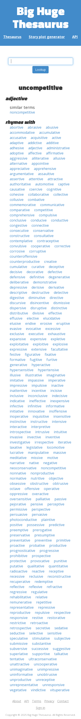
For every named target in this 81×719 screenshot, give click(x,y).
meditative (18, 457)
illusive (15, 375)
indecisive (59, 395)
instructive (39, 421)
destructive (40, 292)
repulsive (42, 612)
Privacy (49, 701)
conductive (59, 220)
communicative (52, 204)
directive (56, 297)
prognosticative (22, 550)
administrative (58, 148)
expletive (58, 339)
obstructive (39, 483)
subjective (62, 638)
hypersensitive (21, 370)
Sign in (40, 708)
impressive (18, 385)
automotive (44, 184)
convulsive (18, 246)
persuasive (18, 514)
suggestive (61, 648)
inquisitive (41, 416)
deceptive (56, 266)
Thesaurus (12, 36)
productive (58, 545)
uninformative (21, 674)
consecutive (19, 230)
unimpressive (48, 669)
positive (16, 524)
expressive (18, 349)
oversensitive (20, 499)
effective (55, 313)
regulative (39, 592)
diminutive (37, 297)
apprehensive (45, 168)
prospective (41, 555)
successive (40, 648)
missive (37, 457)
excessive (52, 328)
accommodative (22, 132)
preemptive (19, 530)
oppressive (19, 493)
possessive (35, 524)
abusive (52, 127)
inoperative (19, 416)
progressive (49, 550)
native (34, 462)
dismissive (61, 302)
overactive (40, 493)
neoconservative (23, 468)
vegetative (18, 690)
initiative (17, 411)
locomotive (56, 447)
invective (34, 437)
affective (35, 153)
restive (37, 617)
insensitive (62, 416)
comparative (20, 210)
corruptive (37, 251)
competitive (43, 210)
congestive (18, 225)
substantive (41, 643)
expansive (18, 339)
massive (59, 452)
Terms (36, 701)
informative (55, 406)
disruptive (38, 308)
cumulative (18, 266)
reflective (17, 586)
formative (17, 359)
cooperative (40, 246)
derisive (38, 287)
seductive (17, 633)
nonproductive (42, 473)
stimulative (41, 638)
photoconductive (23, 519)
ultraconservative (43, 659)
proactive (17, 545)
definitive (37, 277)
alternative (18, 163)
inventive (52, 437)
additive (52, 142)
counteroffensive (23, 256)
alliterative (40, 158)
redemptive (44, 581)
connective (40, 225)
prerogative (42, 530)
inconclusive (38, 395)
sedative (61, 628)
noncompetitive (22, 112)
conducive (39, 220)
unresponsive (53, 684)
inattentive (18, 390)
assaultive (46, 173)
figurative (32, 354)
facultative (59, 349)
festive (15, 354)
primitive (63, 540)
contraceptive (48, 241)
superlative (19, 653)
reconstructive (59, 576)
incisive (56, 390)
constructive (20, 235)
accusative (18, 137)
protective (18, 561)
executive (36, 333)
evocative (33, 328)
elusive (15, 323)
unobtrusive (47, 674)
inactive (57, 385)
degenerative (59, 277)
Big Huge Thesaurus (40, 17)
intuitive (60, 432)
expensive (38, 339)
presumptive (44, 535)
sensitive (54, 633)
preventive (43, 540)
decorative (35, 271)
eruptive (63, 323)
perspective (41, 509)
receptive (56, 571)
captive (64, 184)
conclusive (18, 220)
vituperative (60, 690)
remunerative (21, 602)
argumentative (22, 173)
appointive (40, 163)
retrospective (20, 628)
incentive (39, 390)
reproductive (20, 612)
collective (60, 194)
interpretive (40, 426)
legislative (34, 447)
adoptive (17, 153)
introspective (20, 432)
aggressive (18, 158)
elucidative (51, 318)
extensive (39, 349)
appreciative (20, 168)
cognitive (54, 189)
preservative (20, 535)
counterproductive (25, 261)
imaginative (55, 375)
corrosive (17, 251)
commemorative (23, 204)
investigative (20, 442)
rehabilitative (20, 597)
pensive (36, 504)
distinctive (59, 308)
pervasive (39, 514)
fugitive (36, 359)
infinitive (34, 406)
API (75, 36)
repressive (46, 607)
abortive (16, 127)
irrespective (44, 442)
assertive (17, 179)
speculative (19, 638)
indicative (17, 401)
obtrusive (60, 483)
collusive (17, 199)
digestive (17, 297)
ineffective (37, 401)
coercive (35, 189)
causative (17, 189)
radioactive (18, 571)
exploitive (40, 344)
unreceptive (45, 679)
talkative (61, 653)
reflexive (35, 586)
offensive (32, 488)
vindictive (38, 690)
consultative (44, 235)
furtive (51, 359)
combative (36, 199)
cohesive (17, 194)
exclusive (17, 333)
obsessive (18, 483)
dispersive (18, 308)
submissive (19, 643)
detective (61, 292)
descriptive (18, 292)
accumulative (49, 132)
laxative (16, 447)
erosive (46, 323)
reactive (38, 571)
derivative (56, 287)
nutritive (37, 478)
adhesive (17, 148)
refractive (54, 586)
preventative (20, 540)
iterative (64, 442)
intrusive (42, 432)
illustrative (33, 375)
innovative (36, 411)
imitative (17, 380)
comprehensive (22, 215)
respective (62, 612)
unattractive (19, 664)
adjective (35, 148)
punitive (60, 561)
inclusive (17, 395)
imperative (56, 380)
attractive (55, 179)
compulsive (48, 215)
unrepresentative (24, 684)
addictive (35, 142)
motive (52, 457)
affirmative (55, 153)
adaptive (17, 142)
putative (16, 566)
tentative (17, 659)
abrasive (34, 127)
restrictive (18, 622)
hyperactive (41, 364)
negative (50, 462)
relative (41, 597)
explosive (60, 344)
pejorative (18, 504)
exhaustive (56, 333)
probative (37, 545)
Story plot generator (47, 36)
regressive (18, 592)
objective (56, 478)
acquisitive (39, 137)
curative (38, 266)
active (56, 137)
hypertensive (48, 370)
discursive (18, 302)
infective (16, 406)
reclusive (36, 576)
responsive (19, 617)
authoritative (20, 184)
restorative (56, 617)
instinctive (18, 421)
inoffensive (58, 411)
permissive (18, 509)
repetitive (44, 602)
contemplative (21, 241)
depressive (18, 287)
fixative (50, 354)
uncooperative (45, 664)
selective (36, 633)
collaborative (38, 194)
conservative (43, 230)
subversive (18, 648)
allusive (59, 158)
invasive (16, 437)
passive (60, 499)
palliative (43, 499)
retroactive (39, 622)
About (16, 701)
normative (18, 478)
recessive (17, 576)
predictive (57, 524)
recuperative (20, 581)
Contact (63, 701)
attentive (36, 179)
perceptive (55, 504)
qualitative (35, 566)
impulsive (39, 385)
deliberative (19, 282)
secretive (43, 628)
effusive (16, 318)
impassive (36, 380)
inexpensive (59, 401)
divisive (38, 313)
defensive (17, 277)
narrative (17, 462)
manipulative (38, 452)
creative (50, 261)
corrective (62, 246)
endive (30, 323)
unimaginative (21, 669)
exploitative (19, 344)
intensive (59, 421)
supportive (41, 653)
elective (33, 318)
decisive (16, 271)
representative (22, 607)
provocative (39, 561)
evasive (16, 328)
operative (51, 488)
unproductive (20, 679)
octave (15, 488)
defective (55, 271)
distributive (19, 313)
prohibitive (18, 555)
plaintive (48, 519)
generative (18, 364)
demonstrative (45, 282)
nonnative (18, 473)
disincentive (39, 302)
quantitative (58, 566)
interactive (18, 426)
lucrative (17, 452)
